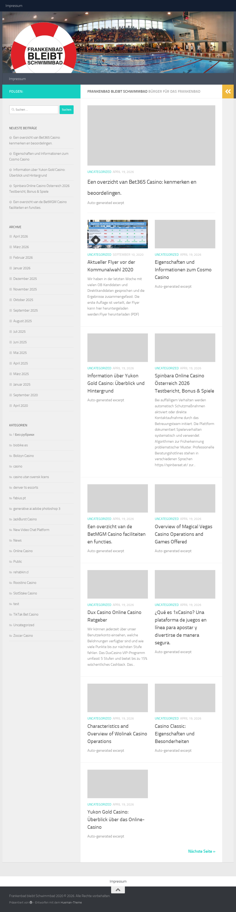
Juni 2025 (20, 342)
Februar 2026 (23, 257)
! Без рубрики (23, 435)
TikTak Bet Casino (25, 614)
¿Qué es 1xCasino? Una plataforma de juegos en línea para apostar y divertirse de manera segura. (181, 627)
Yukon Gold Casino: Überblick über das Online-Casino (116, 819)
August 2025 (22, 321)
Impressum (14, 5)
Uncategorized (99, 172)
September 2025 (25, 310)
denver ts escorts (25, 487)
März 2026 (21, 247)
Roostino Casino (24, 583)
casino (17, 466)
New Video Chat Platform (31, 530)
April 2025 (20, 363)
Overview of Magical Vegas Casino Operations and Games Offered (183, 534)
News (17, 540)
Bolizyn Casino (23, 456)
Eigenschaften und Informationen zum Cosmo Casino (183, 269)
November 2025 (25, 289)
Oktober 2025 (23, 300)
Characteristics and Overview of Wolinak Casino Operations (117, 733)
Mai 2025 (20, 353)
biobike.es (20, 445)
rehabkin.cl (21, 572)
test (16, 604)
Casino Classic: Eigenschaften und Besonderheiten (175, 733)
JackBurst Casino (25, 519)
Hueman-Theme (71, 902)
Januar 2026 (21, 268)
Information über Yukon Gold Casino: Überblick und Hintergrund (116, 383)
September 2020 (25, 395)
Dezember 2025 (25, 279)
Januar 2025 (21, 384)
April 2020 (20, 406)
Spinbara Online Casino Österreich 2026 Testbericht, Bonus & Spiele (184, 383)
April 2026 (20, 236)
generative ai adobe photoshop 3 (36, 509)
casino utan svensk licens (31, 477)
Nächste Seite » (201, 851)
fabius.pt (19, 498)
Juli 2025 (19, 332)
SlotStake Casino (25, 593)
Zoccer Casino (23, 636)
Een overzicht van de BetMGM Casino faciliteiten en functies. (116, 534)
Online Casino (23, 551)
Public (17, 561)
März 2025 (21, 374)
